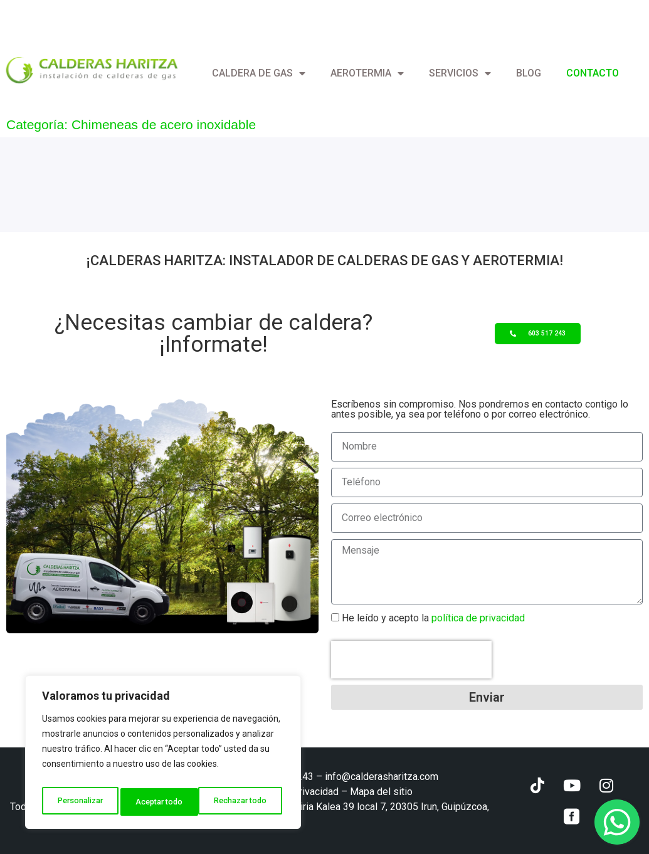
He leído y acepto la (433, 618)
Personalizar (80, 802)
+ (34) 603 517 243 (182, 16)
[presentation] (411, 659)
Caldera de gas (258, 73)
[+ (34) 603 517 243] (134, 15)
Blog (528, 73)
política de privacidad (477, 618)
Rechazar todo (163, 802)
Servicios (460, 73)
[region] (163, 755)
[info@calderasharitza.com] (4, 15)
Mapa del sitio (381, 792)
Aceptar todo (246, 802)
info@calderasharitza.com (72, 16)
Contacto (592, 73)
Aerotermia (367, 73)
